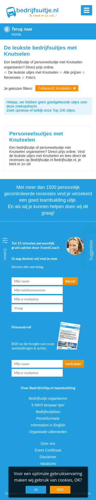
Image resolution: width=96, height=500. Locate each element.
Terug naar (22, 29)
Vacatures (48, 464)
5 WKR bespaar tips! (47, 405)
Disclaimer (48, 457)
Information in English (48, 425)
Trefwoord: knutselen (57, 88)
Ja (36, 490)
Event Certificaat (48, 450)
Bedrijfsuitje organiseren (48, 398)
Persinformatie (47, 418)
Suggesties (91, 250)
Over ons (48, 444)
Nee (60, 490)
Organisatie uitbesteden (48, 432)
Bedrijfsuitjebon (48, 412)
